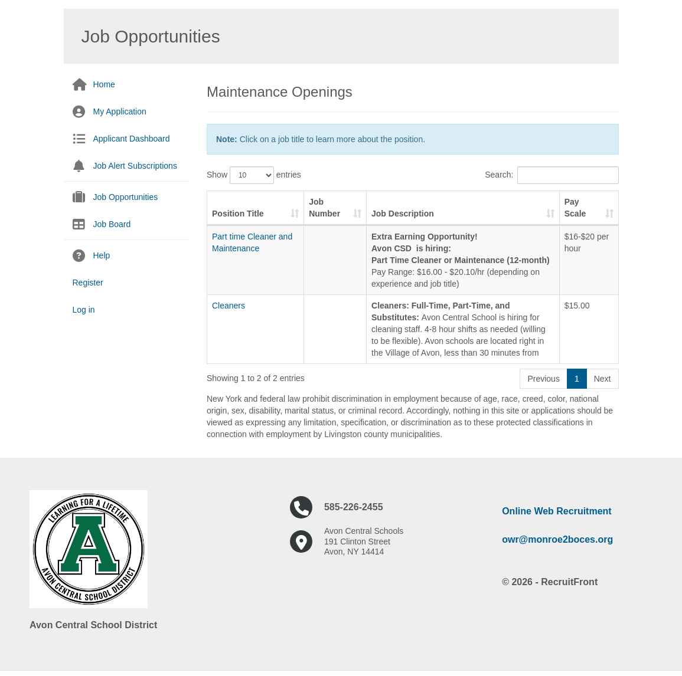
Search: (551, 175)
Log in (84, 309)
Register (88, 282)
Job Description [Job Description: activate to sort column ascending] (402, 213)
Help (101, 255)
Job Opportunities (125, 197)
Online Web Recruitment (557, 511)
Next (602, 378)
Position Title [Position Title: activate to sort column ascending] (238, 213)
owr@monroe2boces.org (557, 539)
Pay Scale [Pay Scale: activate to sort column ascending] (575, 207)
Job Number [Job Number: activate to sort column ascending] (324, 207)
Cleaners (228, 305)
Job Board (112, 224)
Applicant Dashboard (131, 138)
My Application (119, 111)
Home (104, 84)
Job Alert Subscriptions (135, 165)
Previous (543, 378)
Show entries (254, 175)
